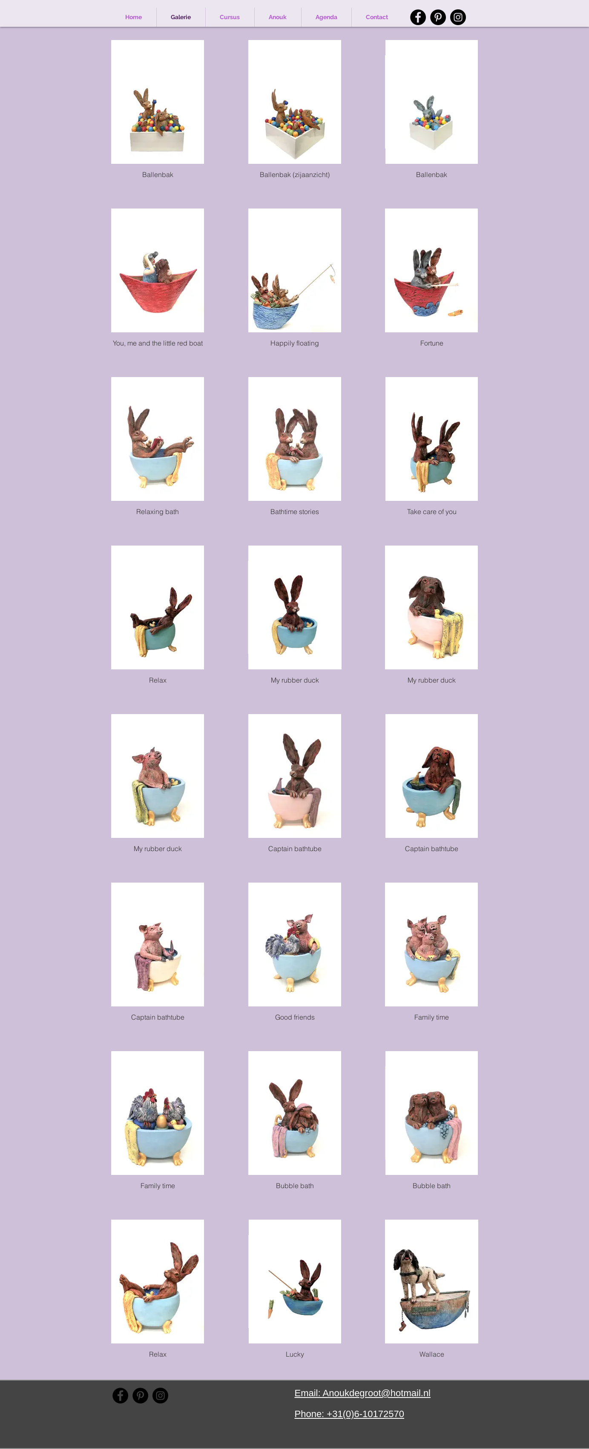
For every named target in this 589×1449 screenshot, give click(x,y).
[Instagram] (458, 17)
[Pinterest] (438, 17)
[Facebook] (418, 17)
